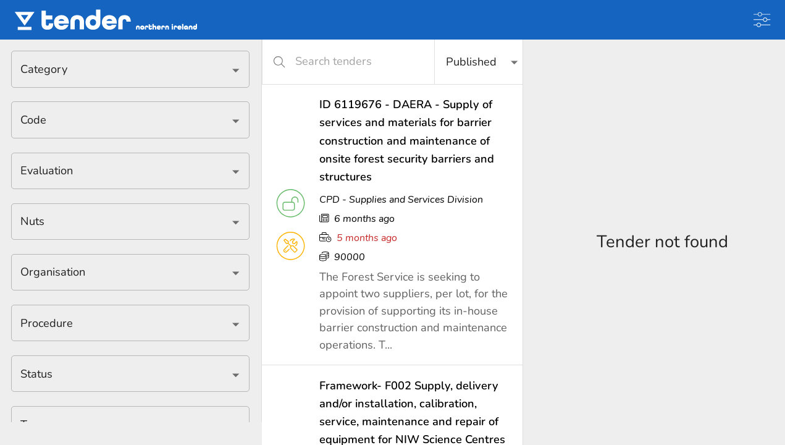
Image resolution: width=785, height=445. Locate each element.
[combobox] (121, 69)
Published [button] (471, 61)
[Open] (235, 70)
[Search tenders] (356, 61)
